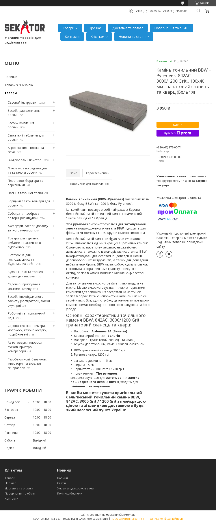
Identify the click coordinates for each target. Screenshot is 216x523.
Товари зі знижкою (18, 85)
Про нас (95, 28)
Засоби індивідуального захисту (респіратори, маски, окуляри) (29, 300)
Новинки (10, 77)
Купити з (177, 133)
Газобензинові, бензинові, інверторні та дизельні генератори (27, 363)
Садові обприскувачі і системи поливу (24, 286)
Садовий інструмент (23, 102)
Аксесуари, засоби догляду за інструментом (28, 228)
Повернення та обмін (171, 28)
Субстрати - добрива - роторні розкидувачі (24, 215)
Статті (61, 483)
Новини (62, 478)
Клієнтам (97, 36)
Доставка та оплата (127, 28)
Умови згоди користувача (75, 488)
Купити (177, 124)
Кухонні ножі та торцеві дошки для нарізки (25, 274)
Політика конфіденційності (165, 519)
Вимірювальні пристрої (25, 160)
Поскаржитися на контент (128, 519)
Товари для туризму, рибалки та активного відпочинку (24, 242)
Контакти (72, 36)
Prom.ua (130, 515)
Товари (68, 28)
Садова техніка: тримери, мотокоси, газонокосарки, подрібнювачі (27, 330)
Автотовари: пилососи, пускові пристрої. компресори (25, 346)
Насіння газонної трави (25, 193)
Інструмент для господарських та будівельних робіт (21, 259)
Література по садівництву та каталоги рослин (28, 170)
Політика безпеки (69, 493)
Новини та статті (132, 36)
